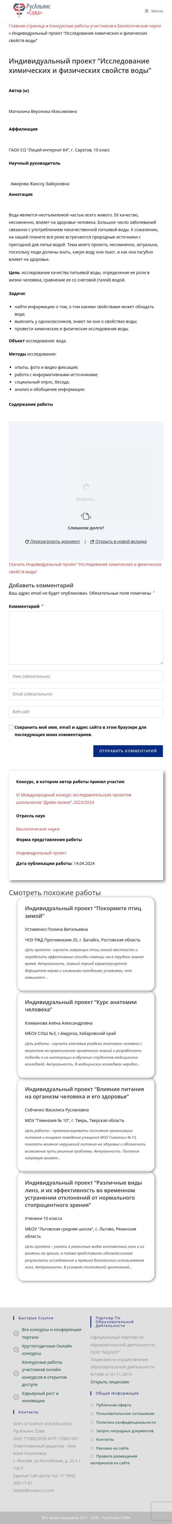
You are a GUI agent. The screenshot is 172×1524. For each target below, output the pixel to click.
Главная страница (27, 26)
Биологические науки (139, 26)
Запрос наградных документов (125, 1430)
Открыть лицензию (109, 1382)
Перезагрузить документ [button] (52, 541)
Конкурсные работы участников (81, 26)
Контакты (105, 1439)
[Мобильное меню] (152, 11)
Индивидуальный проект (41, 853)
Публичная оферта (113, 1405)
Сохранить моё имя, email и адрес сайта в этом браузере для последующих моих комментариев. (80, 730)
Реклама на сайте (112, 1448)
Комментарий (26, 606)
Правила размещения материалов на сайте (113, 1459)
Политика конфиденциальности (126, 1422)
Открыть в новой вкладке (118, 541)
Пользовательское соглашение (125, 1413)
